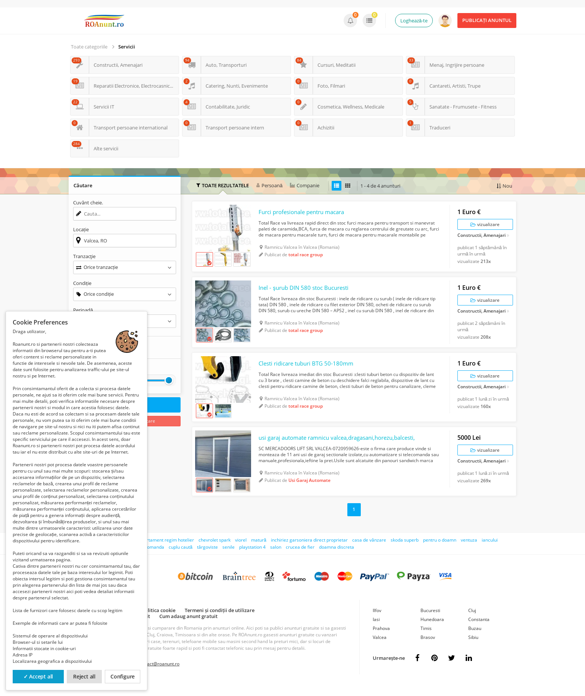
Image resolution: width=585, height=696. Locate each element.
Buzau (474, 639)
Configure (122, 676)
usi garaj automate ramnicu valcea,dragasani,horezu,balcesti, (336, 448)
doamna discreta (336, 557)
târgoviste (207, 557)
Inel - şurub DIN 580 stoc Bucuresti (307, 292)
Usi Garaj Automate (309, 490)
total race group (305, 257)
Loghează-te (414, 20)
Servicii (126, 46)
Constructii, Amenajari (481, 237)
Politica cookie (158, 621)
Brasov (427, 648)
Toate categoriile (89, 46)
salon (275, 557)
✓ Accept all (38, 676)
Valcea (380, 648)
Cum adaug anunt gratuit (188, 627)
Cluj (472, 621)
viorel (241, 550)
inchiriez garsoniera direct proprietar (309, 550)
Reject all (84, 676)
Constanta (478, 630)
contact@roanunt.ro (158, 674)
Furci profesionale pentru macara (306, 214)
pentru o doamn (439, 550)
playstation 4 (252, 557)
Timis (426, 639)
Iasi (376, 630)
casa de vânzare (369, 550)
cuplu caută (181, 557)
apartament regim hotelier (166, 550)
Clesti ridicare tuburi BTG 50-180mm (309, 370)
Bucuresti (430, 621)
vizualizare (485, 226)
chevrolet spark (214, 550)
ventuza (469, 550)
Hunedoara (432, 630)
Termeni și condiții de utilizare (219, 621)
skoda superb (405, 550)
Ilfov (377, 621)
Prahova (381, 639)
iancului (490, 550)
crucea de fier (300, 557)
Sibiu (473, 648)
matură (258, 550)
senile (228, 557)
